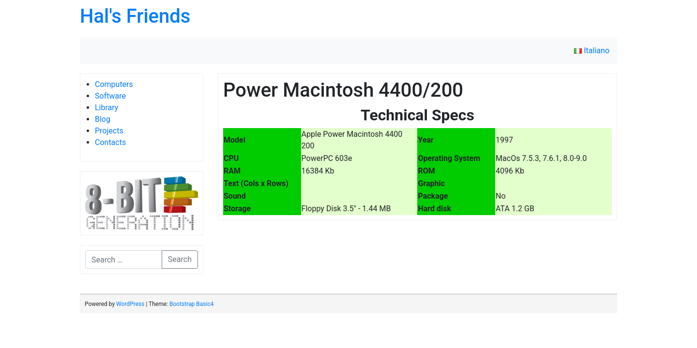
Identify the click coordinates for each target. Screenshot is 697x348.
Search (180, 259)
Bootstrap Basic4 (191, 304)
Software (110, 96)
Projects (109, 130)
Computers (114, 84)
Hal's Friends (135, 16)
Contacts (110, 142)
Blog (102, 119)
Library (106, 107)
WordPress (130, 304)
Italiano (591, 50)
